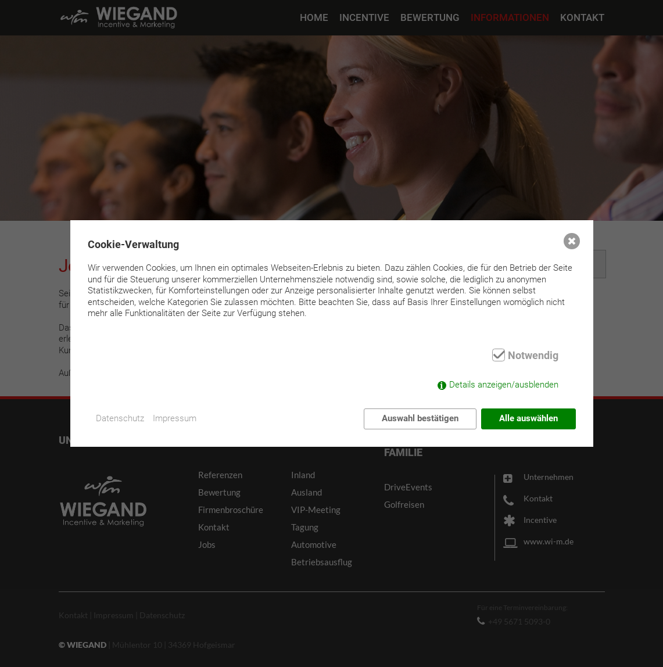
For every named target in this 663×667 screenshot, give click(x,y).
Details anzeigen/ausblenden (503, 384)
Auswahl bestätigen (420, 418)
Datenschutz (120, 418)
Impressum (175, 418)
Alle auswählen (528, 418)
